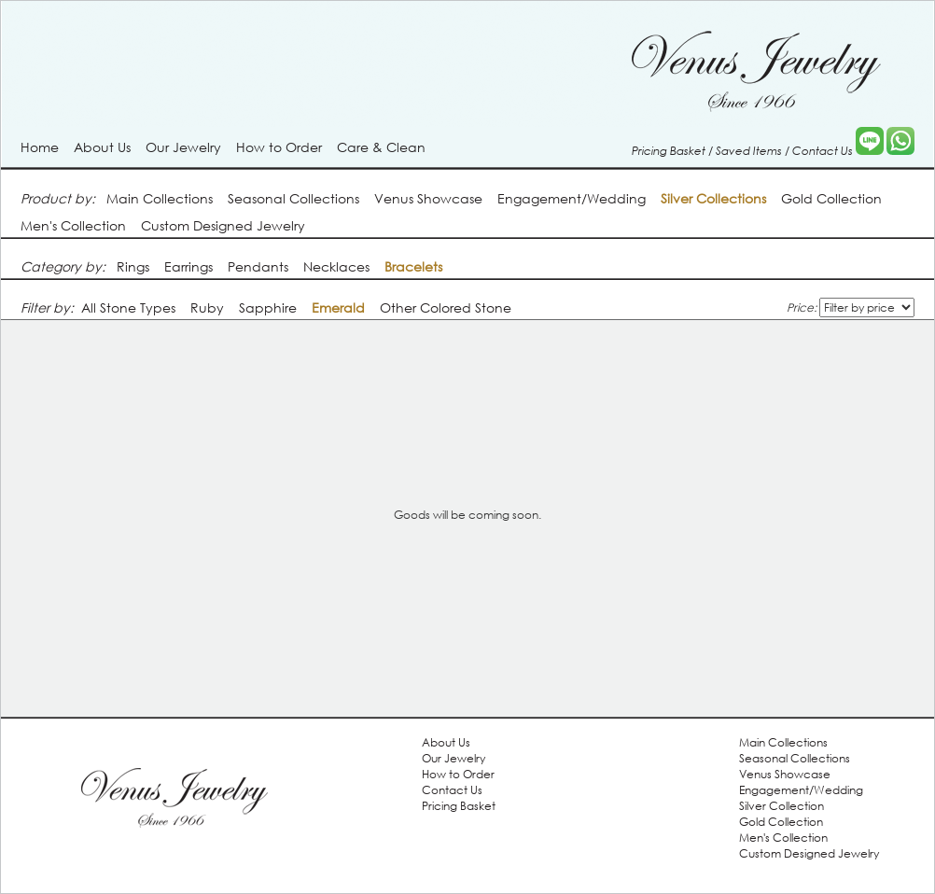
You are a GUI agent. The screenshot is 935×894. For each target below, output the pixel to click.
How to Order (279, 147)
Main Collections (159, 198)
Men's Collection (73, 225)
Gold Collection (831, 198)
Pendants (258, 266)
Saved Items (749, 150)
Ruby (207, 307)
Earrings (188, 266)
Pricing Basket (668, 150)
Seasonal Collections (293, 198)
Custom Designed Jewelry (223, 225)
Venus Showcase (428, 198)
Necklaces (336, 266)
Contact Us (822, 150)
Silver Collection (781, 806)
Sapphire (268, 307)
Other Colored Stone (445, 307)
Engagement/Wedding (571, 198)
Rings (133, 266)
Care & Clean (381, 147)
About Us (102, 147)
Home (40, 147)
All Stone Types (128, 307)
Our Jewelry (183, 147)
